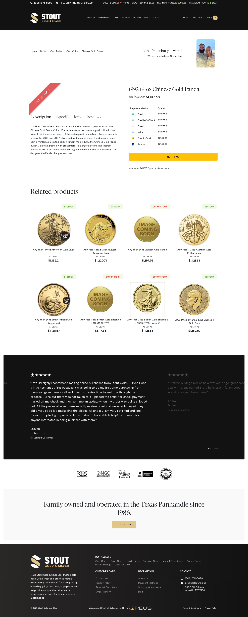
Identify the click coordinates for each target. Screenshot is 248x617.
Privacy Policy (103, 582)
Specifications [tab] (69, 117)
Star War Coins (151, 561)
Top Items (125, 18)
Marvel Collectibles (173, 561)
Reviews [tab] (93, 117)
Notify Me (173, 156)
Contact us (176, 56)
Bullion (91, 18)
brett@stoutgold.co (195, 582)
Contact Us (124, 524)
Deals (115, 18)
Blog (140, 591)
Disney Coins (193, 561)
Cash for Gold (122, 564)
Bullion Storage (103, 564)
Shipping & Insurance (149, 587)
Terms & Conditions (106, 587)
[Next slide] (216, 449)
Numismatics (104, 18)
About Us (143, 578)
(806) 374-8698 (43, 2)
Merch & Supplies (141, 18)
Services (157, 18)
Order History (103, 591)
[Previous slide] (209, 449)
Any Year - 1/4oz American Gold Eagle (54, 249)
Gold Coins (101, 561)
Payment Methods (148, 582)
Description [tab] (40, 117)
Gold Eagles (133, 561)
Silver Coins (117, 561)
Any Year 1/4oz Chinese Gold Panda (147, 249)
